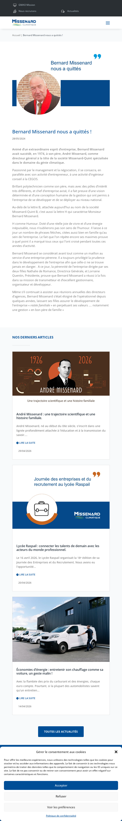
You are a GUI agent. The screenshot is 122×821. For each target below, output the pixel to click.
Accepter (61, 785)
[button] (116, 752)
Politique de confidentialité (61, 815)
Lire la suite (27, 442)
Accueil (16, 35)
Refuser (61, 796)
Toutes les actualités (61, 731)
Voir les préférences (61, 807)
